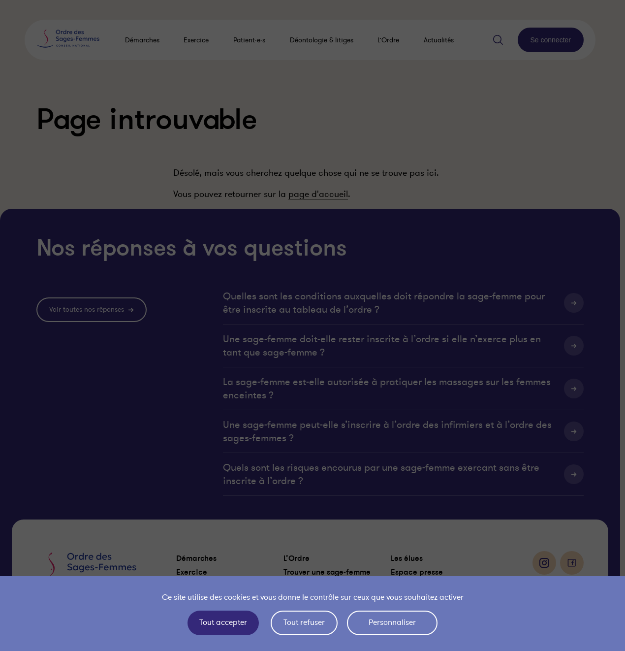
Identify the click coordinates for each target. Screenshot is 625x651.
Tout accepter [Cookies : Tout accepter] (223, 622)
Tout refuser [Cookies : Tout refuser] (304, 622)
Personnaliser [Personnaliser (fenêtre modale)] (392, 622)
